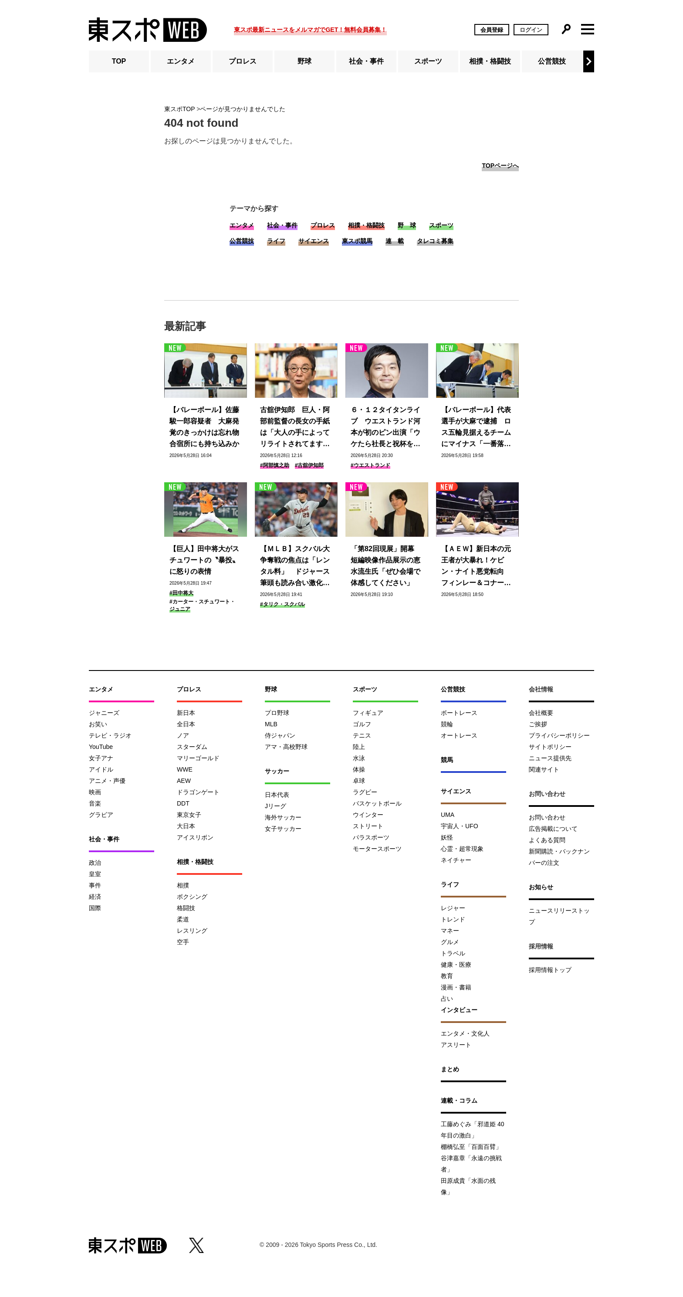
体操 (359, 769)
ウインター (368, 814)
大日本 (186, 826)
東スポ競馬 (357, 240)
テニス (362, 735)
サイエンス (313, 240)
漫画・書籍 (456, 987)
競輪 (447, 724)
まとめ (450, 1069)
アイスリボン (195, 837)
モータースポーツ (377, 848)
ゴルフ (362, 724)
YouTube (101, 746)
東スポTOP (179, 108)
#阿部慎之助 (274, 465)
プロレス (243, 61)
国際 (95, 907)
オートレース (459, 735)
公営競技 (552, 61)
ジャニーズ (104, 712)
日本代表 (277, 794)
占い (447, 998)
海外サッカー (283, 817)
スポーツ (428, 61)
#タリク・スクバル (282, 604)
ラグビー (365, 792)
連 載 (394, 240)
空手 (183, 941)
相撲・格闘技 (490, 61)
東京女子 (189, 814)
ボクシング (192, 896)
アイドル (101, 769)
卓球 (359, 780)
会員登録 (491, 30)
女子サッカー (283, 828)
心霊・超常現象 (462, 848)
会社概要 (541, 712)
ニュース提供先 (550, 758)
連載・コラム (459, 1100)
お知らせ (541, 887)
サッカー (277, 771)
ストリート (368, 826)
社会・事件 (366, 61)
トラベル (453, 953)
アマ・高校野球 (286, 746)
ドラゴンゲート (198, 792)
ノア (183, 735)
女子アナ (101, 758)
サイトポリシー (550, 746)
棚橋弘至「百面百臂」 (471, 1146)
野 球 (407, 225)
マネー (450, 930)
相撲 (183, 885)
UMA (447, 814)
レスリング (192, 930)
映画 (95, 792)
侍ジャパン (280, 735)
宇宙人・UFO (459, 826)
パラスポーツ (371, 837)
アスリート (456, 1044)
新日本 (186, 712)
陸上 (359, 746)
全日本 (186, 724)
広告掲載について (553, 828)
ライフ (276, 240)
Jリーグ (275, 806)
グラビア (101, 814)
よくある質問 (547, 839)
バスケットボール (377, 803)
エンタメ (181, 61)
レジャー (453, 907)
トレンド (453, 919)
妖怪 (447, 837)
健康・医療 (456, 964)
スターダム (192, 746)
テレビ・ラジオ (110, 735)
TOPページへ (500, 165)
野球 (304, 61)
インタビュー (459, 1009)
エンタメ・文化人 (465, 1033)
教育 (447, 975)
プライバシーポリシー (559, 735)
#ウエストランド (370, 465)
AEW (184, 780)
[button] (588, 61)
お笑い (98, 724)
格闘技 (186, 907)
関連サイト (544, 769)
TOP (119, 61)
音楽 (95, 803)
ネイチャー (456, 860)
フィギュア (368, 712)
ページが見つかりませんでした (242, 108)
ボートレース (459, 712)
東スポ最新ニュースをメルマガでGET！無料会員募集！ (310, 29)
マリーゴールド (198, 758)
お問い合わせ (547, 817)
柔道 (183, 919)
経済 (95, 896)
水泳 (359, 758)
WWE (185, 769)
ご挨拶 (538, 724)
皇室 (95, 873)
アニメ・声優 (107, 780)
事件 (95, 885)
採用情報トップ (550, 969)
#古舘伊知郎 (309, 465)
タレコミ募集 (435, 240)
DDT (183, 803)
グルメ (450, 941)
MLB (271, 724)
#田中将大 (181, 593)
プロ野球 (277, 712)
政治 (95, 862)
